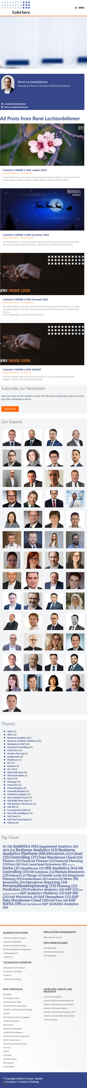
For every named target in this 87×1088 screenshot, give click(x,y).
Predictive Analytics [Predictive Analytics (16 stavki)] (46, 890)
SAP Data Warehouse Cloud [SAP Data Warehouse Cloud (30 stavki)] (41, 898)
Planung (11, 781)
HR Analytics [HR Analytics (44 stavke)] (61, 868)
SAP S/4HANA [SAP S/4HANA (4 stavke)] (32, 904)
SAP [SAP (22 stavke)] (72, 889)
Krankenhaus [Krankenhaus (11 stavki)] (34, 879)
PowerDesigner (15, 788)
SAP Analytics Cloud (17, 797)
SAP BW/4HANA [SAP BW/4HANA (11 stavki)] (23, 897)
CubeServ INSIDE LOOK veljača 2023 (25, 170)
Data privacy (10, 1081)
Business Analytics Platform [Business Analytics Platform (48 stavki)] (39, 852)
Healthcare (13, 759)
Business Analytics (16, 737)
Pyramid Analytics (16, 791)
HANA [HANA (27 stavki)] (12, 868)
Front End (12, 750)
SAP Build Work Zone (18, 800)
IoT (9, 763)
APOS (10, 731)
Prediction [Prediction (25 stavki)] (15, 889)
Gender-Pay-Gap (16, 753)
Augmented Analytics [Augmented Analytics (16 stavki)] (58, 846)
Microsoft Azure (15, 772)
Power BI (12, 785)
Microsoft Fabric (15, 775)
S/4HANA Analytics (17, 794)
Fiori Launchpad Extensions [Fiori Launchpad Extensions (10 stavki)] (44, 864)
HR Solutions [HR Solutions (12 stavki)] (41, 872)
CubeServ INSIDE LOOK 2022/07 (22, 369)
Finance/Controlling (17, 747)
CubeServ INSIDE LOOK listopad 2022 (25, 299)
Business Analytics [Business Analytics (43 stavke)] (37, 850)
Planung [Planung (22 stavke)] (67, 886)
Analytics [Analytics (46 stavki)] (25, 846)
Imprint (39, 1078)
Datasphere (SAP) (16, 744)
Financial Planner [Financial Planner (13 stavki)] (37, 861)
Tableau (11, 822)
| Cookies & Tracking (28, 1081)
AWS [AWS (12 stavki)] (9, 850)
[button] (4, 1083)
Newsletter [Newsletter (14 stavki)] (14, 882)
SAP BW (11, 807)
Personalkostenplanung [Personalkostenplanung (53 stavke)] (29, 885)
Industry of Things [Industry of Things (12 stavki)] (26, 875)
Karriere (11, 766)
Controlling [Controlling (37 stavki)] (24, 857)
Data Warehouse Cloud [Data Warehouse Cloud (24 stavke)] (61, 857)
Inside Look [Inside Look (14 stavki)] (55, 875)
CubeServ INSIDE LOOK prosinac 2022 (26, 235)
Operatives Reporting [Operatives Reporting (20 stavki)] (46, 882)
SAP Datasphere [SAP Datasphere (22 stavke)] (54, 897)
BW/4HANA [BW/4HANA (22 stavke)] (59, 854)
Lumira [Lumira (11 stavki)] (55, 879)
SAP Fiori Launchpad (18, 819)
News (10, 778)
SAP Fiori (12, 816)
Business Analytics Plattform (22, 741)
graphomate (13, 756)
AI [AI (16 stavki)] (7, 846)
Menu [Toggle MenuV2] (79, 8)
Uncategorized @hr (17, 810)
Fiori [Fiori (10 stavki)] (14, 864)
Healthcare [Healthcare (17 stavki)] (33, 868)
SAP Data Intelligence (18, 813)
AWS (9, 734)
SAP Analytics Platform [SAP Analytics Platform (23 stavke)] (42, 893)
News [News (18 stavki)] (70, 879)
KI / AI (10, 769)
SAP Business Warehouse (20, 803)
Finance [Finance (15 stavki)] (12, 861)
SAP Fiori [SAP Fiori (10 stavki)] (58, 900)
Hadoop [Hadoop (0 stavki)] (71, 865)
